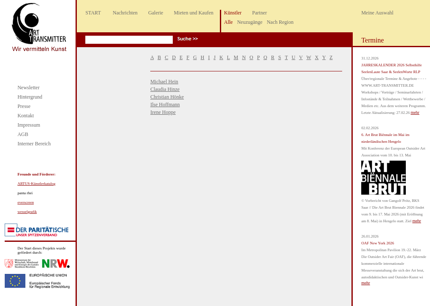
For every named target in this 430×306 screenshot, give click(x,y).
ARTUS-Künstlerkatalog (36, 183)
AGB (22, 134)
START (93, 13)
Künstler (233, 13)
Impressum (28, 125)
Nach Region (280, 22)
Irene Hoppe (163, 112)
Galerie (155, 13)
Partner (259, 13)
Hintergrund (29, 97)
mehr (414, 112)
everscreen (25, 202)
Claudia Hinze (165, 89)
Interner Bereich (34, 144)
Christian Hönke (167, 97)
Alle (228, 22)
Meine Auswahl (377, 13)
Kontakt (25, 116)
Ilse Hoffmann (165, 105)
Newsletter (28, 88)
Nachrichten (125, 13)
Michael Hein (164, 82)
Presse (24, 106)
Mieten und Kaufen (193, 13)
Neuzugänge (249, 22)
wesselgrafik (27, 212)
